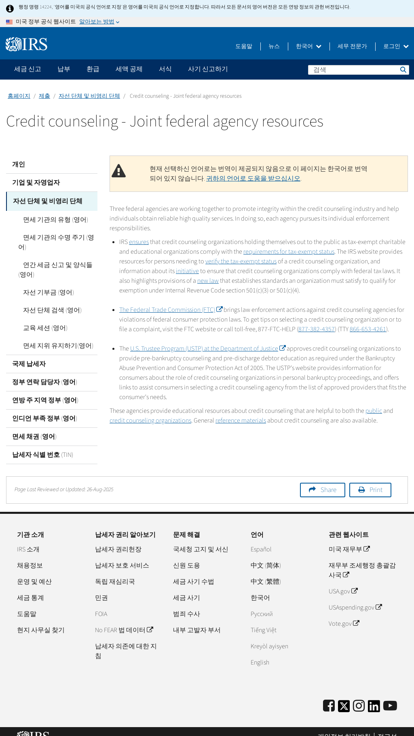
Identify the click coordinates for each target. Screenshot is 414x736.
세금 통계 (30, 586)
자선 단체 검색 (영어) (47, 299)
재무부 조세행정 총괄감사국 (362, 559)
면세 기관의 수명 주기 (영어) (57, 236)
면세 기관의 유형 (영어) (50, 218)
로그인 (396, 46)
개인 (18, 164)
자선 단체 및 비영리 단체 (89, 96)
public (373, 410)
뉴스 (274, 46)
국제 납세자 (29, 353)
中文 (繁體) (266, 570)
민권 (101, 586)
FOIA (101, 603)
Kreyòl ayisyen (269, 635)
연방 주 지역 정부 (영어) (45, 389)
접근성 (387, 726)
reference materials (240, 420)
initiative (187, 271)
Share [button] (328, 479)
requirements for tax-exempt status (288, 251)
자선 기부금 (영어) (43, 281)
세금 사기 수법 (193, 570)
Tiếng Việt (264, 619)
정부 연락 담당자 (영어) (44, 371)
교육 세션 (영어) (40, 317)
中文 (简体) (266, 554)
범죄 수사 (186, 603)
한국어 (308, 46)
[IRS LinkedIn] (374, 698)
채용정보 (30, 554)
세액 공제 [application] (129, 69)
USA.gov (343, 580)
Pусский (262, 603)
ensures (139, 242)
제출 (44, 96)
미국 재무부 (349, 538)
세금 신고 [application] (27, 69)
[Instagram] (359, 695)
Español (261, 538)
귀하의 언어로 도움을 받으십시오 (253, 178)
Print (376, 479)
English (260, 651)
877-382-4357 (316, 329)
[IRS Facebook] (329, 695)
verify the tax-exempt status (241, 261)
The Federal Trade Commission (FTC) (170, 309)
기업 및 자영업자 (36, 182)
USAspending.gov (355, 596)
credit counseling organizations (150, 420)
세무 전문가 (352, 46)
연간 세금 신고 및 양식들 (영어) (57, 259)
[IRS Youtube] (390, 695)
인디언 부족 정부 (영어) (44, 407)
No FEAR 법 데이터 (124, 619)
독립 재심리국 (115, 570)
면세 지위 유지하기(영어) (53, 334)
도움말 (243, 46)
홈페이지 (19, 96)
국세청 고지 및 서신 (200, 538)
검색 (403, 69)
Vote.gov (344, 612)
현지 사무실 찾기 (41, 619)
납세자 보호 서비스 (122, 554)
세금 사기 (186, 586)
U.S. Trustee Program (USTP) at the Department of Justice (207, 348)
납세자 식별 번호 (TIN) (42, 443)
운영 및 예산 (34, 570)
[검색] (358, 70)
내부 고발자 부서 (197, 619)
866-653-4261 (368, 329)
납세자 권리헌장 (118, 538)
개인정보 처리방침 (344, 726)
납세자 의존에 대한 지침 (126, 640)
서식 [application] (165, 69)
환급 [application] (93, 69)
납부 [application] (63, 69)
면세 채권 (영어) (34, 425)
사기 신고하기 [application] (208, 69)
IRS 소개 (28, 538)
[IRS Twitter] (344, 698)
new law (208, 280)
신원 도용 (186, 554)
